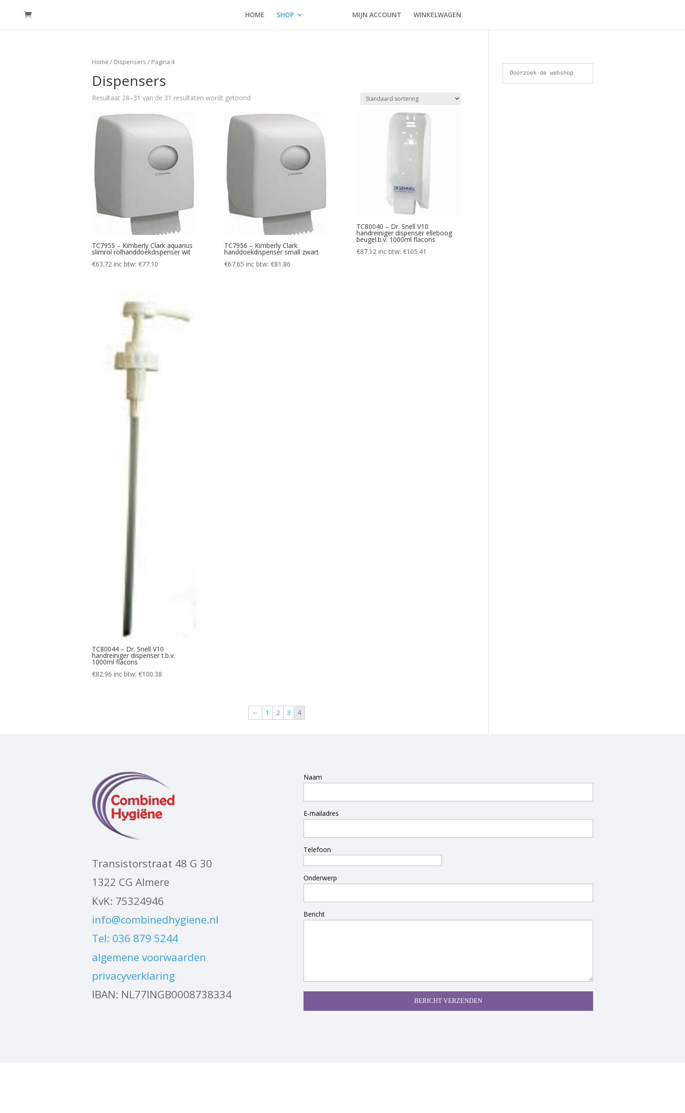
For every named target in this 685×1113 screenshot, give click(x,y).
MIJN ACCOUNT (376, 15)
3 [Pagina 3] (289, 712)
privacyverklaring (133, 976)
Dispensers (130, 62)
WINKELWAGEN (437, 15)
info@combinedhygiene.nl (155, 919)
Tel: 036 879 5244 (135, 938)
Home (100, 62)
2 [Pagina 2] (278, 712)
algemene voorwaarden (149, 957)
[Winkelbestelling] (410, 98)
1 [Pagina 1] (267, 712)
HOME (255, 15)
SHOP (285, 15)
